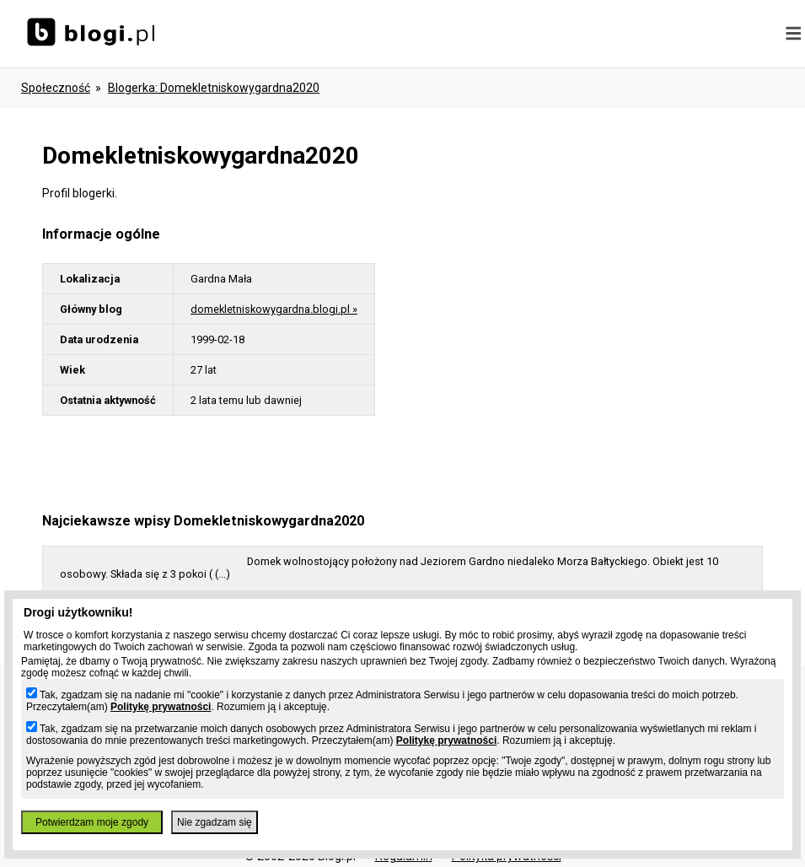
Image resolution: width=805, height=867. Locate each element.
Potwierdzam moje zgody (91, 822)
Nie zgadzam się (214, 822)
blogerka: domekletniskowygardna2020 (213, 87)
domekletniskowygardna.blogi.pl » (274, 309)
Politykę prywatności (160, 707)
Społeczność (55, 87)
